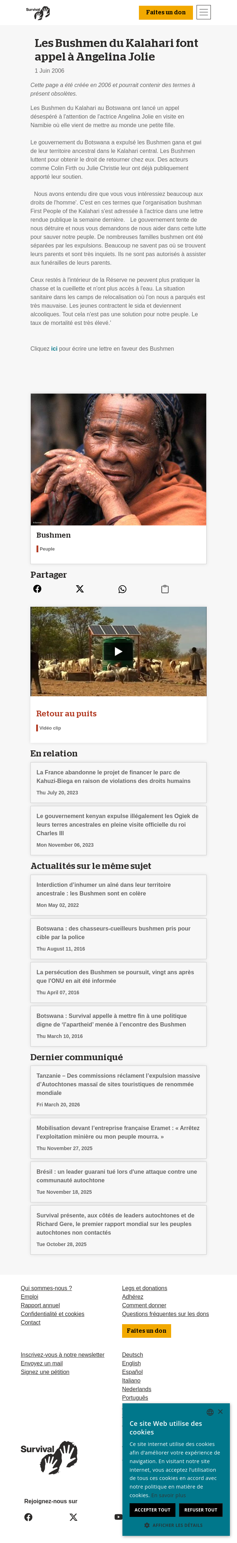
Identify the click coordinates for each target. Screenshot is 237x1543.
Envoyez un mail (42, 1363)
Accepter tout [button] (152, 1510)
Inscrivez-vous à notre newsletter (63, 1355)
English (131, 1363)
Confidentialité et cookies (52, 1314)
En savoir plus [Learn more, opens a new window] (168, 1495)
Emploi (29, 1297)
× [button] (220, 1412)
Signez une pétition (45, 1372)
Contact (30, 1323)
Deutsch (132, 1355)
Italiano (131, 1381)
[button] (176, 1525)
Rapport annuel (40, 1305)
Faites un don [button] (166, 12)
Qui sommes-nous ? (46, 1288)
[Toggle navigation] (204, 12)
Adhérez (133, 1297)
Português (135, 1398)
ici (55, 349)
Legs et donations (144, 1288)
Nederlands (136, 1389)
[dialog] (176, 1469)
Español (132, 1372)
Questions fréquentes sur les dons (165, 1314)
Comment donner (144, 1305)
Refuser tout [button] (200, 1510)
